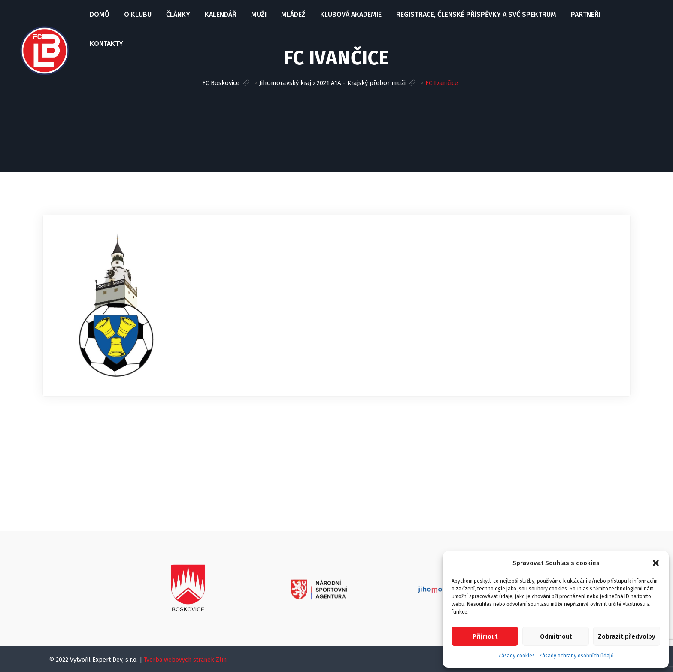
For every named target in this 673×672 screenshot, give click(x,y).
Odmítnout (556, 636)
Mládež (293, 14)
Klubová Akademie (351, 14)
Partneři (585, 14)
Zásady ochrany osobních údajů (576, 656)
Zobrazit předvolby (626, 636)
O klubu (138, 14)
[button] (656, 563)
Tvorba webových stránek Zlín (185, 659)
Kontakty (106, 43)
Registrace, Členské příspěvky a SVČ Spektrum (476, 14)
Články (178, 14)
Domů (99, 14)
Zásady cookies (516, 656)
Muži (259, 14)
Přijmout (485, 636)
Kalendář (220, 14)
